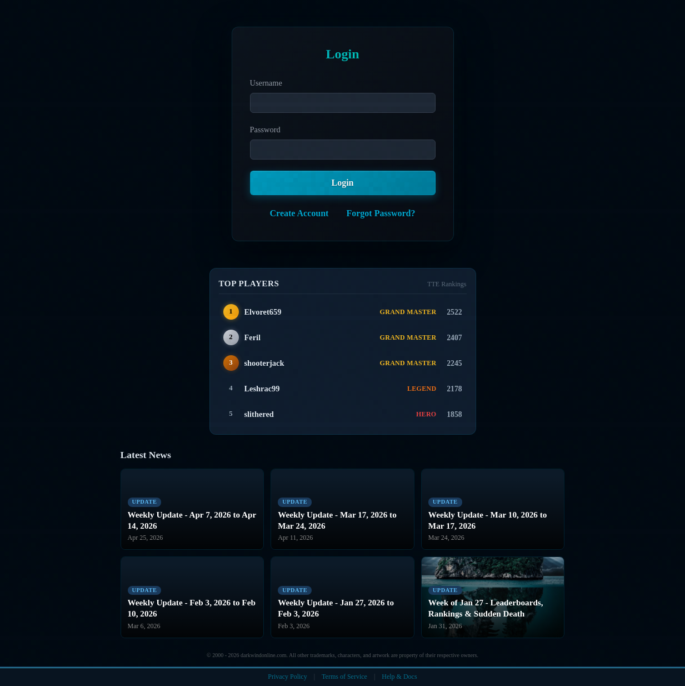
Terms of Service (344, 676)
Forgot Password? (380, 213)
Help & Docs (399, 676)
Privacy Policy (287, 676)
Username (266, 82)
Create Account (299, 213)
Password (265, 129)
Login (342, 182)
